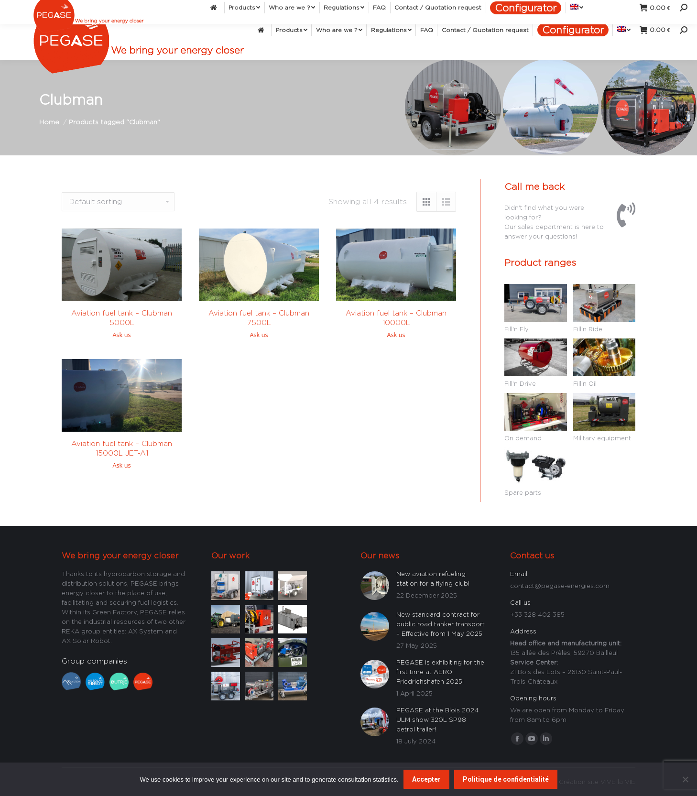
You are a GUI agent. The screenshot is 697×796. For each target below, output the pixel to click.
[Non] (685, 779)
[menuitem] (262, 30)
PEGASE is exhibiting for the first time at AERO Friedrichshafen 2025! (440, 672)
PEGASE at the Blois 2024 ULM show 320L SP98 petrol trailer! (437, 719)
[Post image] (225, 584)
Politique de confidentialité (506, 779)
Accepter (426, 779)
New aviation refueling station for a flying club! (432, 578)
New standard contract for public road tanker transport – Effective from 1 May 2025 (440, 624)
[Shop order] (118, 201)
